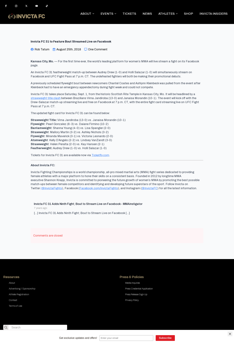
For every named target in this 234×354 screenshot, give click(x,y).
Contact (13, 300)
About (12, 283)
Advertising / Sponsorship (22, 288)
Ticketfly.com (100, 155)
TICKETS (129, 13)
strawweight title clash (46, 98)
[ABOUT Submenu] (94, 13)
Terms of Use (15, 306)
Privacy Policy (132, 300)
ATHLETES (166, 13)
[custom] (47, 6)
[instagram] (16, 6)
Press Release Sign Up (136, 294)
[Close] (230, 333)
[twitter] (26, 6)
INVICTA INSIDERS (213, 13)
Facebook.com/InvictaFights (98, 188)
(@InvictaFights (51, 188)
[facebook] (6, 6)
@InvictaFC (149, 188)
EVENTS (107, 13)
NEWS (147, 13)
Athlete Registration (19, 294)
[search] (5, 327)
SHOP (188, 13)
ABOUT (85, 13)
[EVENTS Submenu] (116, 13)
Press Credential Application (139, 288)
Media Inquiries (132, 283)
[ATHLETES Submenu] (178, 13)
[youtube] (36, 6)
